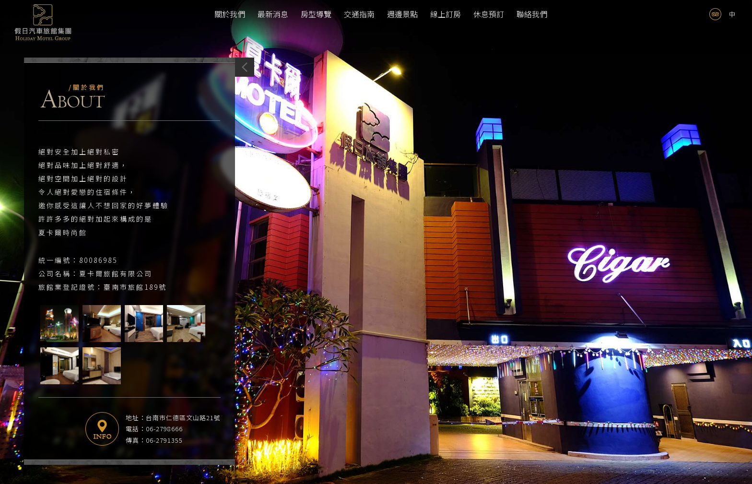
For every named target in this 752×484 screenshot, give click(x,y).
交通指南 (359, 14)
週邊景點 (402, 14)
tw (732, 14)
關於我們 (229, 14)
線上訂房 (445, 14)
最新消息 (273, 14)
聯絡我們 (532, 14)
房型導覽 (316, 14)
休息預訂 (488, 14)
